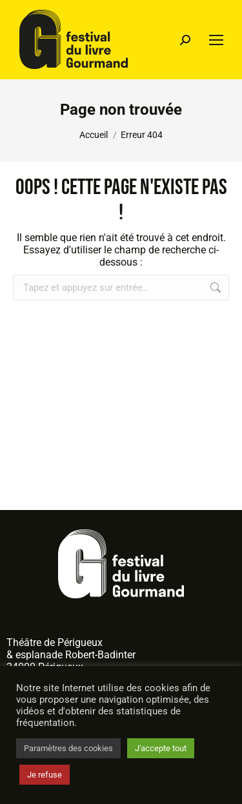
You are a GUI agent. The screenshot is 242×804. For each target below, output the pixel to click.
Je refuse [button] (44, 774)
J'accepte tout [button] (161, 748)
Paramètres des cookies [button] (68, 748)
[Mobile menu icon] (216, 40)
